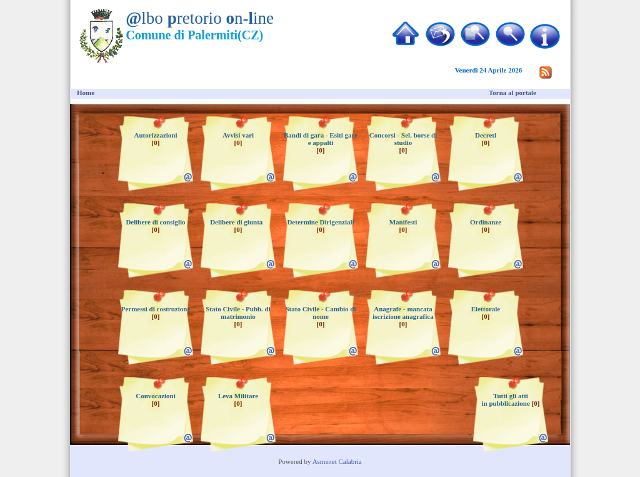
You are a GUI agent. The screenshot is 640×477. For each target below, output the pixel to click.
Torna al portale (512, 92)
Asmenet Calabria (337, 461)
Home (85, 92)
